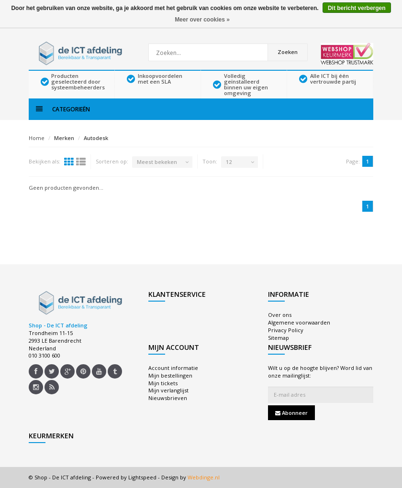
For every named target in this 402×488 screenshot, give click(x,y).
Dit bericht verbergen (357, 8)
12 (229, 161)
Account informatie (173, 367)
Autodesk (96, 137)
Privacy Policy (285, 330)
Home (37, 137)
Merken (64, 137)
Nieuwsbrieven (167, 397)
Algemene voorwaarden (299, 322)
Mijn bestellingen (170, 375)
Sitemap (278, 337)
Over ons (279, 314)
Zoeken (288, 51)
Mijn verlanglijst (168, 390)
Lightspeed (142, 477)
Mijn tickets (163, 383)
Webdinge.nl (204, 477)
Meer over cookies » (202, 19)
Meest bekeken (157, 161)
